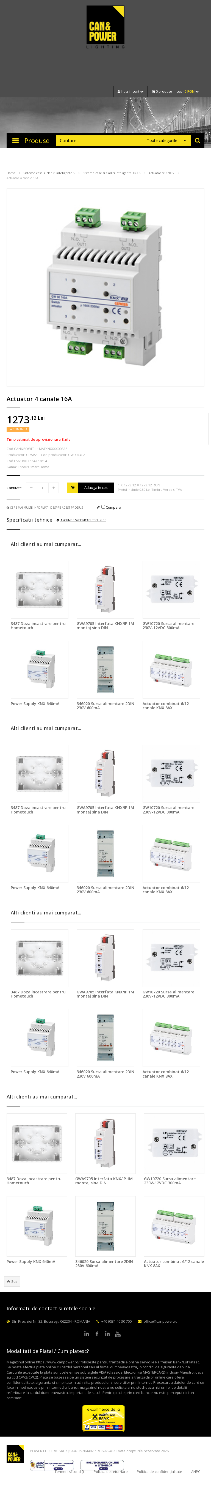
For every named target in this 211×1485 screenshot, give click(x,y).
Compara (111, 507)
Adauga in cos (87, 488)
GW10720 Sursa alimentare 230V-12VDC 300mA (168, 625)
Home (11, 173)
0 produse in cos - (175, 91)
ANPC (195, 1471)
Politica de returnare (111, 1471)
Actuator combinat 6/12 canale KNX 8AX (166, 705)
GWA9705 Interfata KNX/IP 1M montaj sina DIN (105, 625)
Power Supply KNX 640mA (35, 703)
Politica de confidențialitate (159, 1471)
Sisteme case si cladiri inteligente (49, 173)
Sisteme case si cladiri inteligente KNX (112, 173)
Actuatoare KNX (161, 173)
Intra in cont (130, 91)
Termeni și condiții (70, 1471)
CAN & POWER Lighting (105, 28)
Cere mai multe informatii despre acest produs (45, 507)
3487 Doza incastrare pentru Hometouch (38, 625)
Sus (12, 1281)
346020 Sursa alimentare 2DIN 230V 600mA (105, 705)
